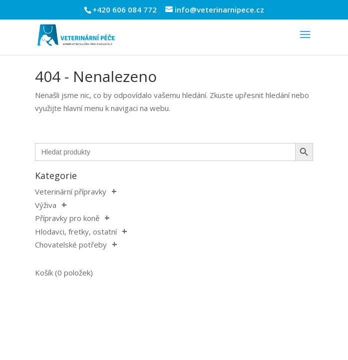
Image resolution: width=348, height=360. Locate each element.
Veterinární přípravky (70, 191)
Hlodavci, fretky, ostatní (76, 231)
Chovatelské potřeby (71, 245)
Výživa (45, 205)
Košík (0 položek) (64, 273)
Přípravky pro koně (67, 218)
